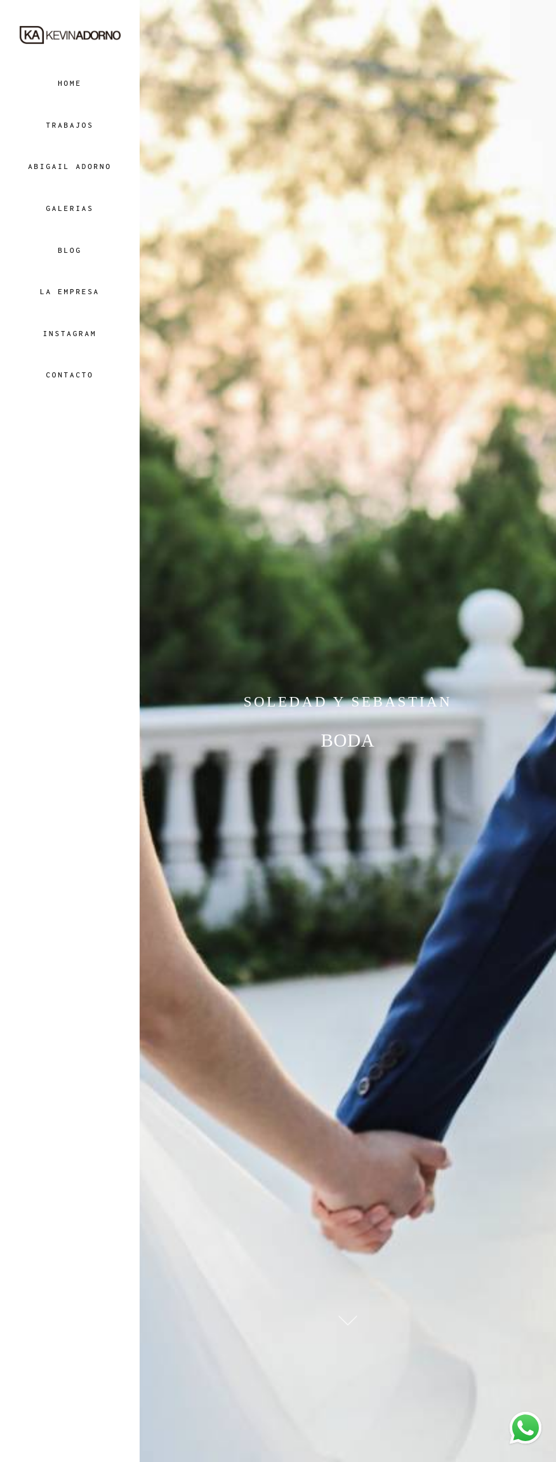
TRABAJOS (69, 125)
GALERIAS (69, 208)
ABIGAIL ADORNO (70, 166)
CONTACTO (69, 374)
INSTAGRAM (70, 333)
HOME (70, 83)
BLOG (70, 250)
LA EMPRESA (70, 291)
